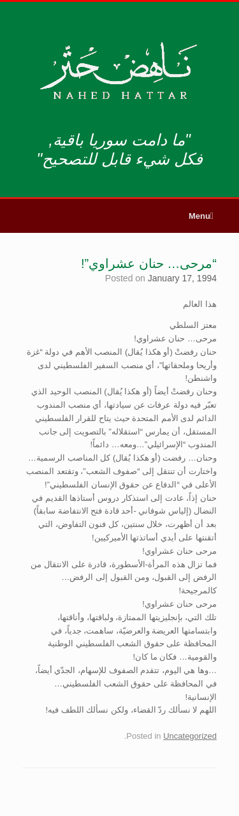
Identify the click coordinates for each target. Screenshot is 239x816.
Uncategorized (190, 736)
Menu (201, 216)
